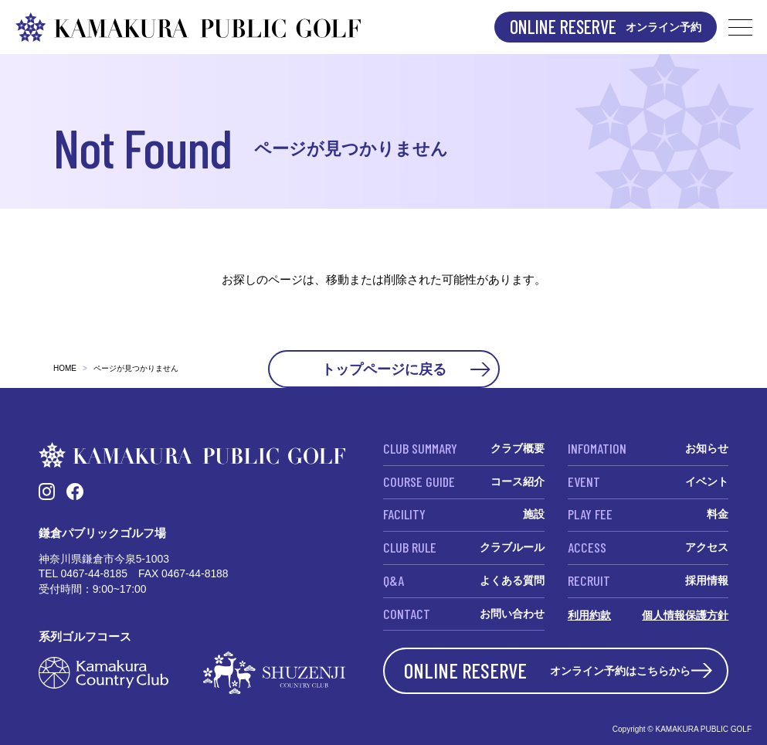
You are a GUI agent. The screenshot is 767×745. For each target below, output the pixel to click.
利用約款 (589, 615)
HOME (64, 368)
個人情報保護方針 (685, 615)
